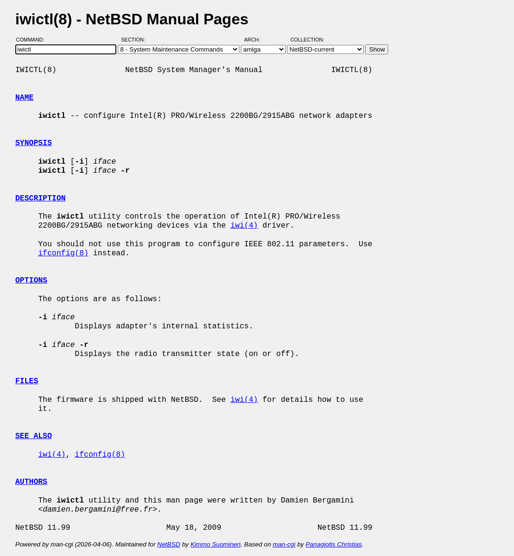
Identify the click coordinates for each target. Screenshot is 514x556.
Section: (135, 39)
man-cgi (284, 544)
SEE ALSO (33, 436)
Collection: (307, 39)
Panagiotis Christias (334, 544)
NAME (24, 98)
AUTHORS (31, 482)
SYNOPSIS (33, 143)
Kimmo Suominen (215, 544)
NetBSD (168, 544)
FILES (26, 381)
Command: (33, 39)
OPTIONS (31, 280)
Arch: (256, 39)
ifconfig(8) (63, 253)
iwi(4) (244, 225)
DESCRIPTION (40, 198)
